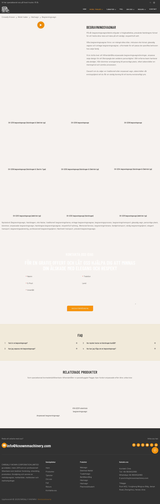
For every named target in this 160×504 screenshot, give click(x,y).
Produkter (50, 472)
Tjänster (49, 475)
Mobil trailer (23, 17)
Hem (48, 468)
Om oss (49, 479)
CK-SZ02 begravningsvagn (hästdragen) (80, 216)
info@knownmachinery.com (136, 478)
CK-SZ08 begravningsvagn (133, 122)
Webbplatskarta (44, 499)
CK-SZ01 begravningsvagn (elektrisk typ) (133, 216)
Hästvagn (35, 17)
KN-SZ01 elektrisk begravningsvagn (80, 410)
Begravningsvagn (49, 17)
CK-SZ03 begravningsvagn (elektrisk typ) (27, 216)
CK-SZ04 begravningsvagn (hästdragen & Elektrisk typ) (133, 169)
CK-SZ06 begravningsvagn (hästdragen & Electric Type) (27, 169)
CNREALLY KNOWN (27, 499)
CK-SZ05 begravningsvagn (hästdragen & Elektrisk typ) (80, 169)
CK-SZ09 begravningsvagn (80, 122)
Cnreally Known (8, 17)
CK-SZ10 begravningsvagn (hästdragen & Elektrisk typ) (26, 122)
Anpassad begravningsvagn (48, 416)
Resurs (49, 487)
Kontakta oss (51, 491)
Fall (47, 483)
